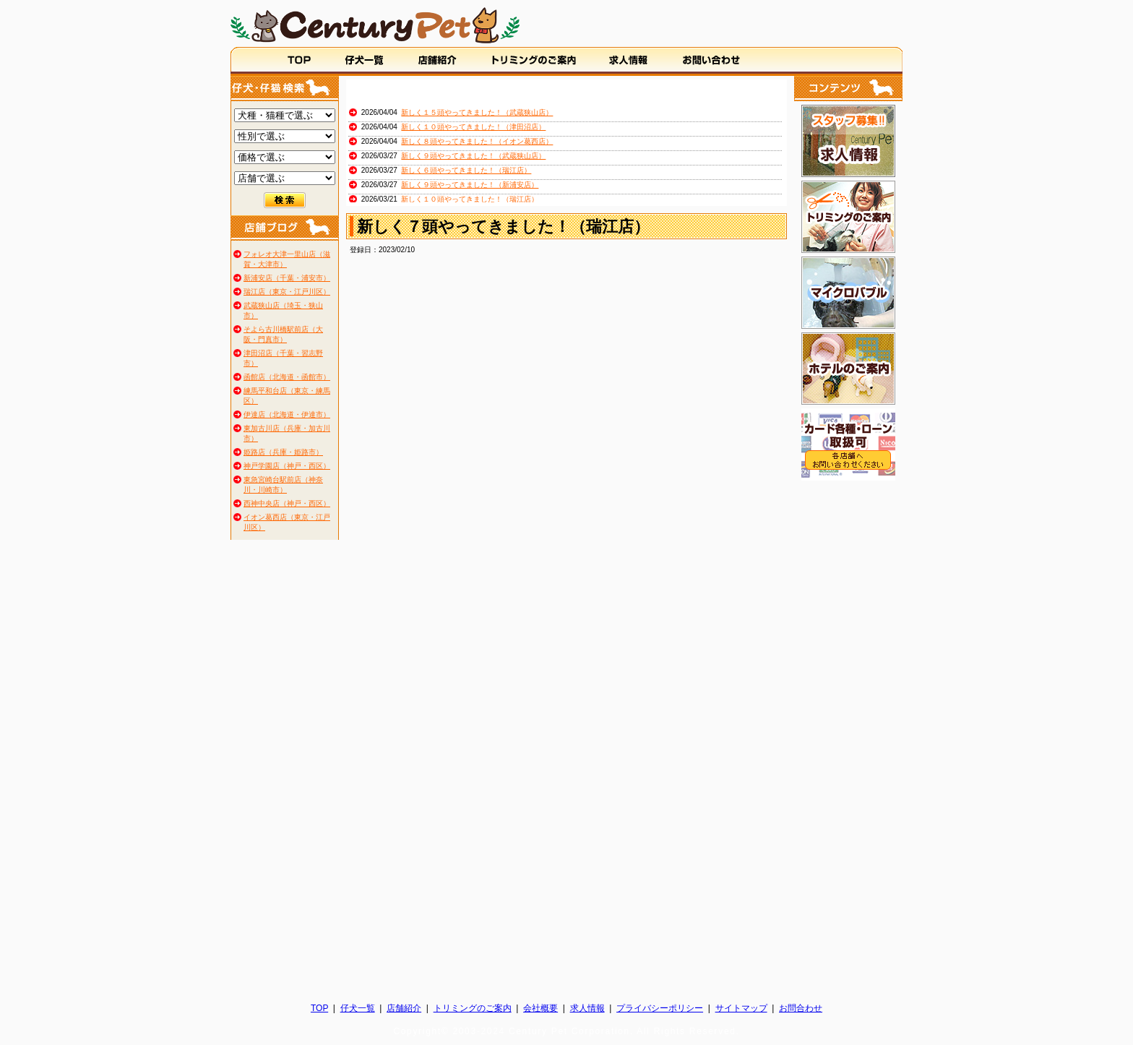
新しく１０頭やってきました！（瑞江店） (469, 199)
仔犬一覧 (357, 1008)
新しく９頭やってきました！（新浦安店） (469, 185)
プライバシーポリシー (659, 1008)
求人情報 (587, 1008)
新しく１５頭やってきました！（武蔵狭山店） (477, 112)
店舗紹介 (404, 1008)
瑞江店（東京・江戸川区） (287, 292)
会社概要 (540, 1008)
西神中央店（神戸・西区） (287, 503)
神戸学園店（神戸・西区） (287, 466)
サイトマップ (741, 1008)
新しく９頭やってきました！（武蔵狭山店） (473, 156)
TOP (319, 1008)
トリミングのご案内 (473, 1008)
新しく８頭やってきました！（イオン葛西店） (477, 141)
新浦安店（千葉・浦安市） (287, 278)
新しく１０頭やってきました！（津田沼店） (473, 127)
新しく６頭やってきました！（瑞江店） (466, 170)
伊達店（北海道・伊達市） (287, 414)
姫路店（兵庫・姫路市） (283, 452)
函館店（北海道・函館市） (287, 377)
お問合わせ (800, 1008)
